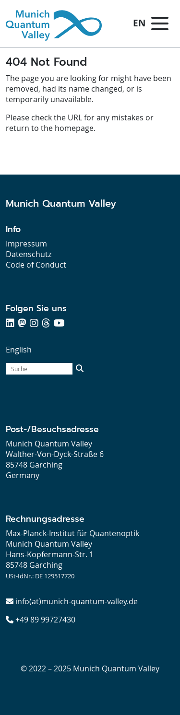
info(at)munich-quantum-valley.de (76, 601)
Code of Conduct (36, 264)
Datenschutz (28, 254)
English (19, 349)
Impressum (26, 243)
